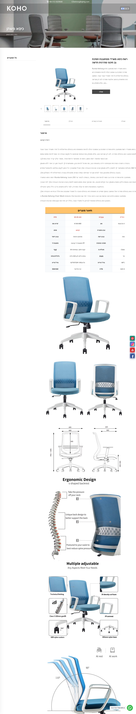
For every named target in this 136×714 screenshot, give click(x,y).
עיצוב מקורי (67, 9)
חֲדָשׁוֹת (78, 9)
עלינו (58, 9)
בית (42, 9)
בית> (15, 34)
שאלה (101, 92)
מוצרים (50, 9)
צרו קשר (87, 9)
